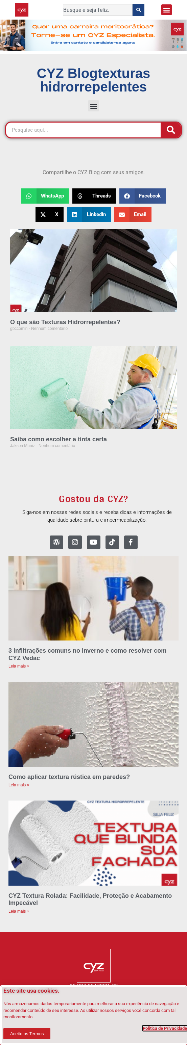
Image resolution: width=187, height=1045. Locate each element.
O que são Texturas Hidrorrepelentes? (65, 322)
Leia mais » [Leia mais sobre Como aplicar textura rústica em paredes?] (18, 785)
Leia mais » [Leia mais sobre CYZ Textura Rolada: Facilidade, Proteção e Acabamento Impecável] (18, 911)
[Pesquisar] (171, 130)
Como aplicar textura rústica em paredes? (69, 777)
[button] (166, 9)
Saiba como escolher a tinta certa (58, 439)
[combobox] (98, 10)
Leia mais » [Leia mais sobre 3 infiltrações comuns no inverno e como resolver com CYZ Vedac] (18, 666)
